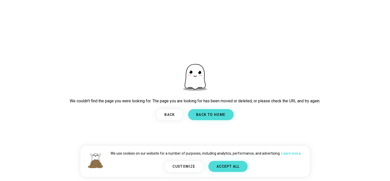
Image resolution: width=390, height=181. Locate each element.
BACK (169, 115)
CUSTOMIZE (183, 166)
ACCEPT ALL (228, 166)
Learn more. (291, 153)
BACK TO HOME (211, 115)
